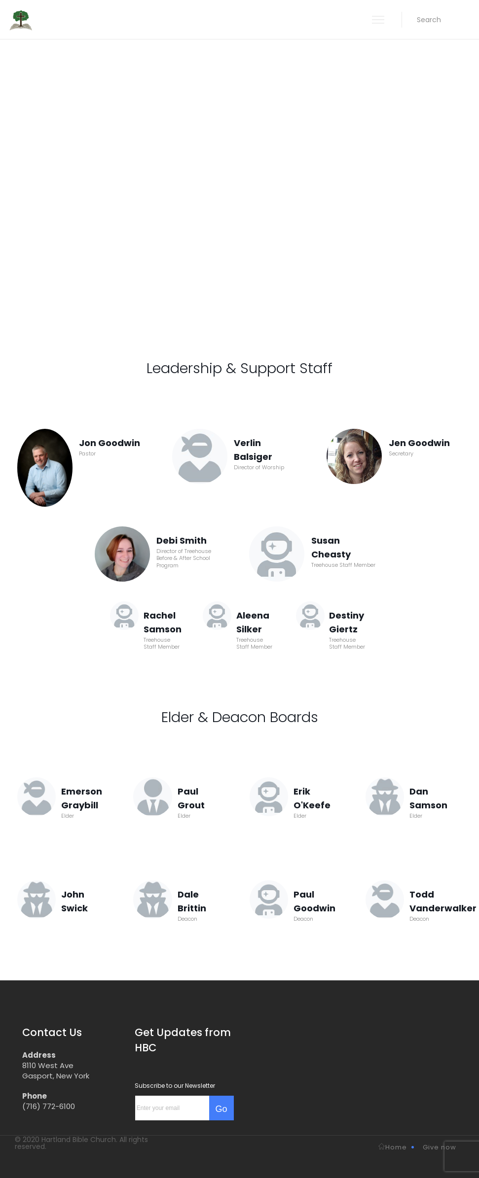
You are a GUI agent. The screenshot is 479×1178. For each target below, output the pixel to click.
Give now (439, 1147)
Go (221, 1109)
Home (392, 1147)
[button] (429, 20)
